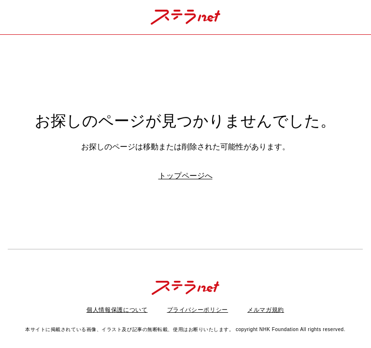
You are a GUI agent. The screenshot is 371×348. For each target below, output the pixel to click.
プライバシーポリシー (197, 309)
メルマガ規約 (265, 309)
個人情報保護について (117, 309)
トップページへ (185, 176)
